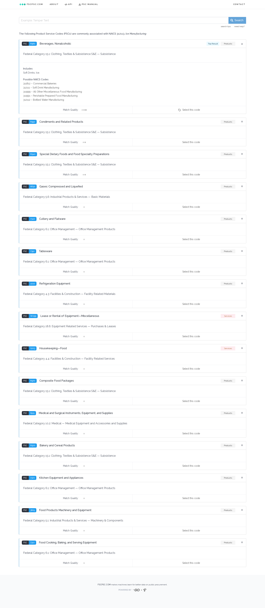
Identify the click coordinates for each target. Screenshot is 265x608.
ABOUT (54, 4)
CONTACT (239, 4)
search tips (226, 26)
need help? (239, 26)
